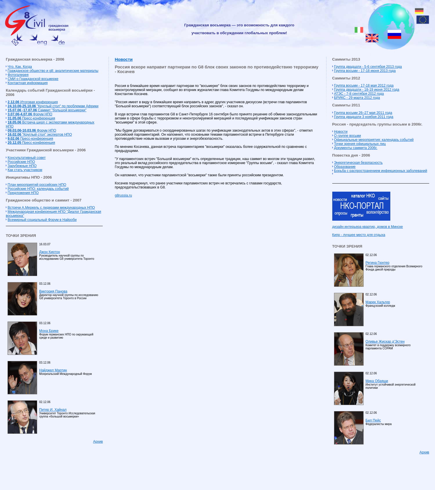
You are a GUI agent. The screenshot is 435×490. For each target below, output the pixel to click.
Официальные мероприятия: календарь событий (374, 140)
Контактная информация (28, 83)
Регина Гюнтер (377, 263)
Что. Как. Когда (20, 67)
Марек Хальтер (378, 302)
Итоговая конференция (33, 102)
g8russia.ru (123, 195)
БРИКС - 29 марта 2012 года (357, 98)
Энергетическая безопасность (358, 163)
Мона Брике (49, 331)
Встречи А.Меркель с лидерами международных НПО (51, 208)
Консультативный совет (27, 158)
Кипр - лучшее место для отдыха (358, 235)
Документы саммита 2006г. (355, 148)
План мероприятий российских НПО (37, 185)
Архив (98, 442)
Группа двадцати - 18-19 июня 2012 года (366, 90)
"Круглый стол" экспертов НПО (40, 135)
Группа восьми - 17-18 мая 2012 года (364, 86)
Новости (123, 59)
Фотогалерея (18, 75)
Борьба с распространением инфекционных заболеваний (380, 171)
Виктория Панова (53, 291)
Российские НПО (21, 162)
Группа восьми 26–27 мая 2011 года (363, 113)
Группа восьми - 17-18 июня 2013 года (365, 71)
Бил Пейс (373, 420)
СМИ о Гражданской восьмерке (33, 79)
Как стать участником (25, 170)
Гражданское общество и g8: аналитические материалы (53, 71)
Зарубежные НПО (22, 166)
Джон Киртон (49, 252)
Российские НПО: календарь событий (38, 189)
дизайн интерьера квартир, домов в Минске (367, 227)
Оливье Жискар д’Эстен (385, 342)
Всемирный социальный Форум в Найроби (42, 220)
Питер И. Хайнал (52, 410)
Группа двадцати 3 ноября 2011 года (363, 117)
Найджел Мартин (53, 370)
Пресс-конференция (31, 118)
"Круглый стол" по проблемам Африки (53, 106)
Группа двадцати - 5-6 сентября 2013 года (368, 67)
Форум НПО (30, 114)
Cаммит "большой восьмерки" (47, 110)
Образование (344, 167)
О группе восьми (347, 136)
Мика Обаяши (377, 381)
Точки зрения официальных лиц (360, 144)
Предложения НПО (23, 193)
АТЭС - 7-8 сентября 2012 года (359, 94)
